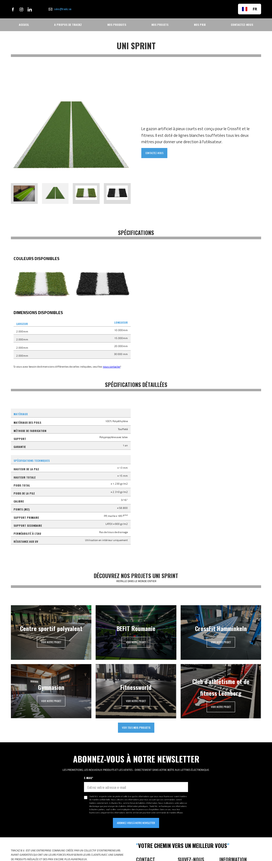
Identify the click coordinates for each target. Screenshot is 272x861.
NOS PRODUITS (116, 25)
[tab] (24, 193)
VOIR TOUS (136, 728)
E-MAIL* (88, 778)
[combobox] (249, 9)
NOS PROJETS (159, 25)
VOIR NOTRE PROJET (51, 642)
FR (249, 8)
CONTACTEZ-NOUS (242, 25)
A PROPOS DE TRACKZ (68, 25)
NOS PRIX (200, 25)
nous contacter (111, 366)
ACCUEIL (24, 25)
